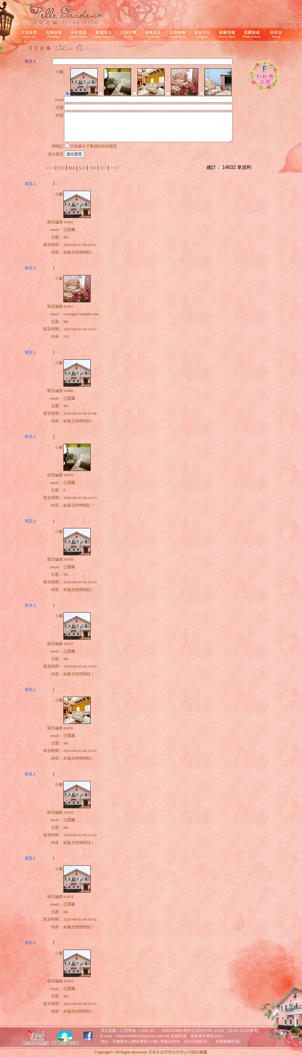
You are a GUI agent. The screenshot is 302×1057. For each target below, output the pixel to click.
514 (71, 168)
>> (116, 168)
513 (61, 168)
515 (82, 168)
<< (49, 168)
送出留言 (74, 154)
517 (103, 168)
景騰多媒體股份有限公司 (169, 1052)
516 (92, 168)
